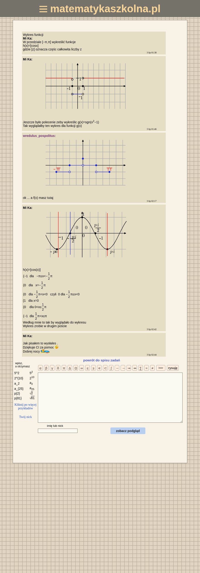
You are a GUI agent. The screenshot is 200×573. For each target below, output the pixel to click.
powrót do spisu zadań (101, 360)
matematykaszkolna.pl (100, 9)
